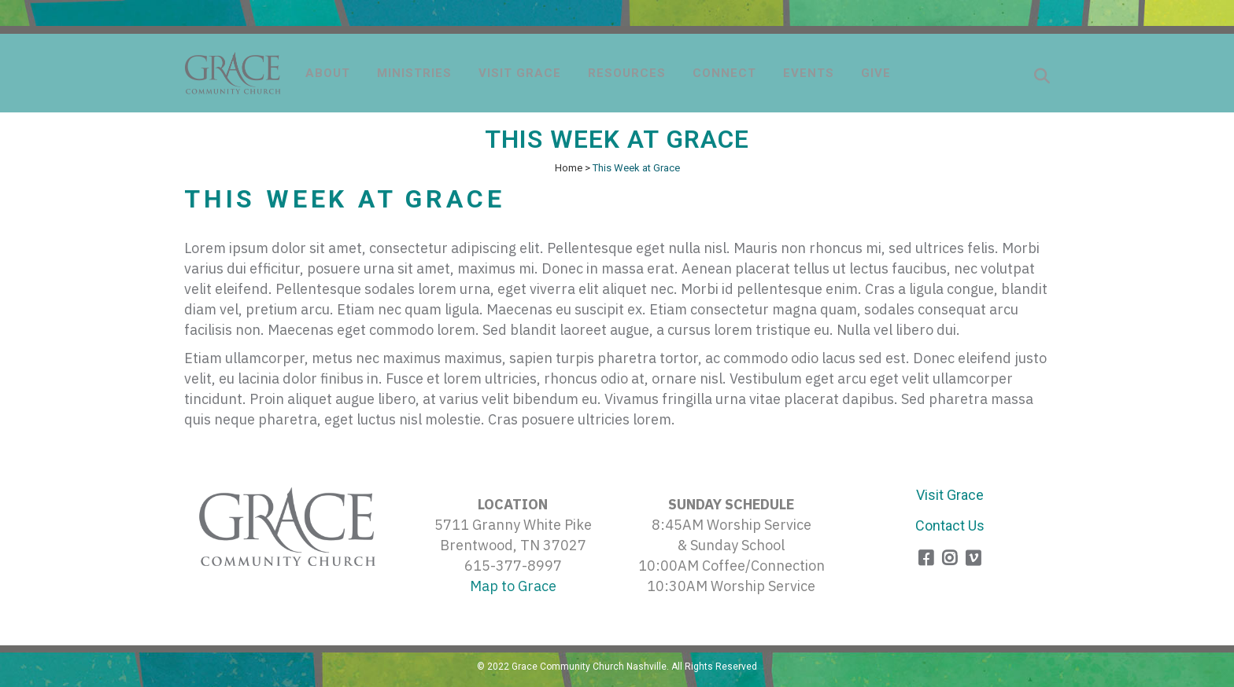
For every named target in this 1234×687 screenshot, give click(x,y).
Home (568, 168)
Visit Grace (950, 495)
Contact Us (950, 525)
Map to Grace (513, 586)
